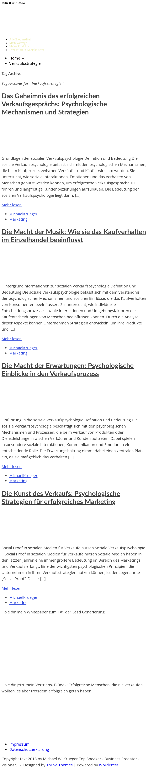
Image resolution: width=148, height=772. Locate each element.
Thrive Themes (59, 765)
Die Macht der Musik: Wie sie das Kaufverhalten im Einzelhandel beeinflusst (74, 235)
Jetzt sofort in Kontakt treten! (27, 49)
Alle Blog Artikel (20, 39)
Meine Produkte (19, 46)
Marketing (18, 219)
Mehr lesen (12, 204)
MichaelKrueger (23, 214)
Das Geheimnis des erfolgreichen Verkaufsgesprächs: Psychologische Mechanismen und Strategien (54, 104)
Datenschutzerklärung (29, 749)
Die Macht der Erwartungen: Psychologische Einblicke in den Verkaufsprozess (68, 369)
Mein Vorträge (18, 43)
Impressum (19, 744)
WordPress (109, 765)
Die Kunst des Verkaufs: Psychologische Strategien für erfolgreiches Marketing (61, 497)
